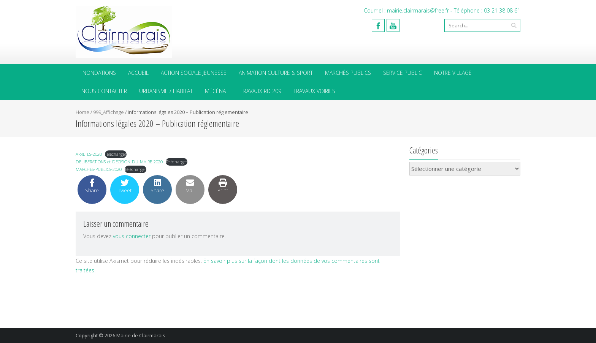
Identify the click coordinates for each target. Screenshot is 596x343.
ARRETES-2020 (89, 154)
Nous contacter (104, 91)
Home (82, 112)
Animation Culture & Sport (276, 72)
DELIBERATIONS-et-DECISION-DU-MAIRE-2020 (119, 161)
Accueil (138, 72)
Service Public (402, 72)
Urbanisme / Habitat (166, 91)
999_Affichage (108, 112)
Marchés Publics (348, 72)
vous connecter (132, 236)
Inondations (98, 72)
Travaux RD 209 (261, 91)
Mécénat (216, 91)
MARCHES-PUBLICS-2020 (99, 169)
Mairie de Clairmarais (140, 335)
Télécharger (116, 154)
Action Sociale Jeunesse (194, 72)
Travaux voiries (314, 91)
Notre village (453, 72)
